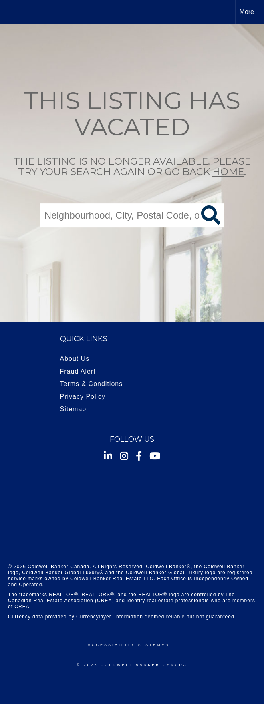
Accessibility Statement (130, 645)
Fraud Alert (78, 371)
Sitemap (73, 409)
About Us (75, 358)
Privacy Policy (83, 396)
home (228, 172)
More (247, 11)
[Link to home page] (10, 12)
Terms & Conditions (91, 383)
